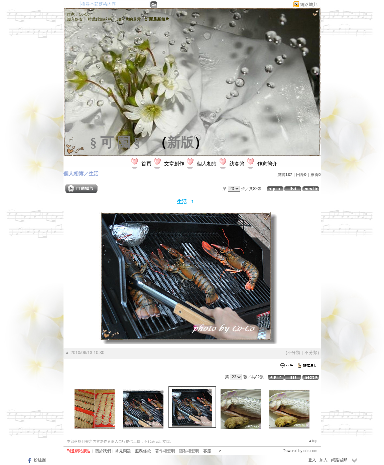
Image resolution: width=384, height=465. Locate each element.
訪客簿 (237, 163)
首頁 (146, 163)
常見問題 (123, 451)
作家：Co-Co (78, 14)
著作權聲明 (165, 451)
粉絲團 (40, 460)
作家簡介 (267, 163)
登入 (312, 460)
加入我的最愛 (129, 19)
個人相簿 (207, 163)
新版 (180, 142)
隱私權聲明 (189, 451)
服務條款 (143, 451)
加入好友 (75, 19)
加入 (323, 460)
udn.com (310, 450)
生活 (94, 173)
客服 (207, 451)
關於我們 (103, 451)
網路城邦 (308, 4)
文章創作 (174, 163)
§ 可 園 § (115, 142)
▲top (312, 440)
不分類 (293, 352)
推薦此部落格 (100, 19)
